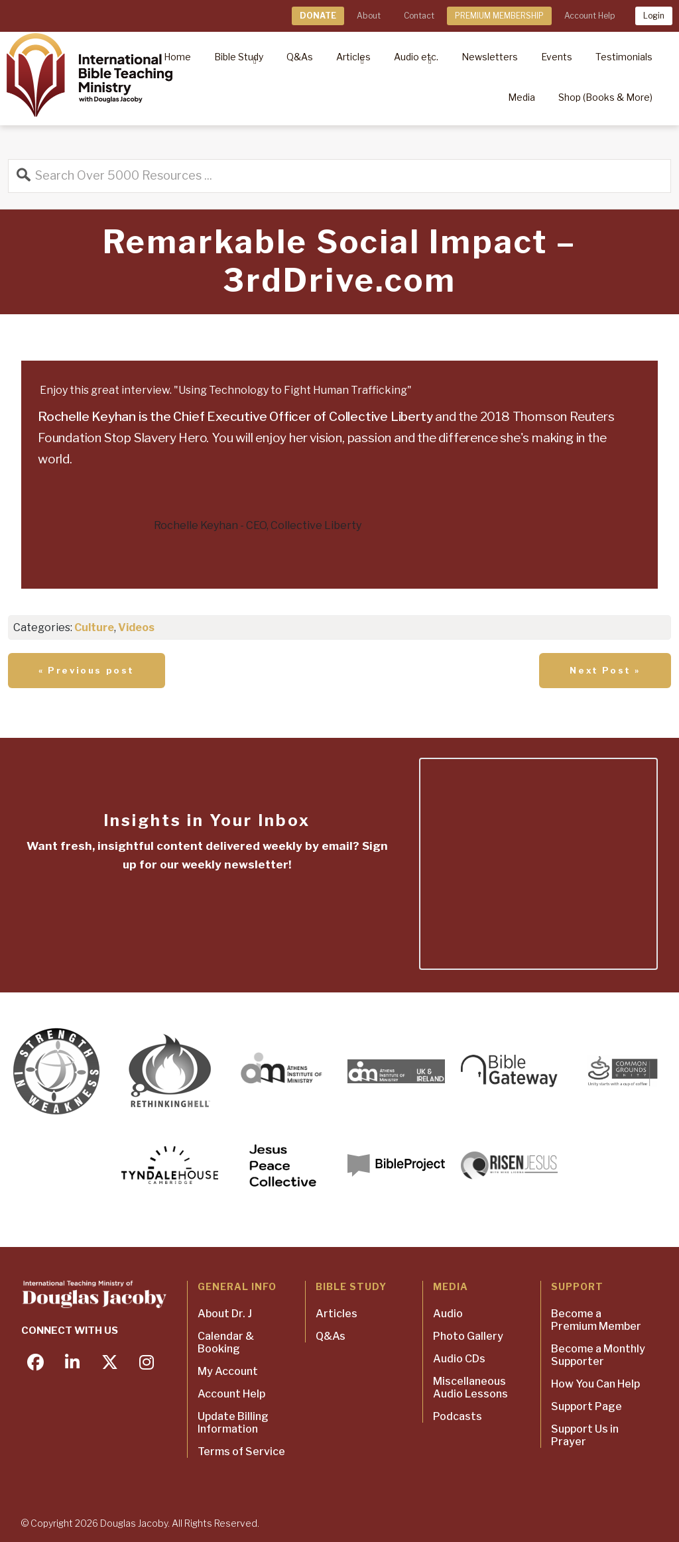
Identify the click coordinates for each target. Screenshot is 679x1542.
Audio (448, 1313)
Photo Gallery (468, 1336)
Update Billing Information (233, 1422)
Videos (136, 627)
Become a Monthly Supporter (598, 1355)
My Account (228, 1371)
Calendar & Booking (226, 1342)
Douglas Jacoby (134, 1523)
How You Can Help (595, 1384)
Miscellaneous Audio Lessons (470, 1387)
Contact (419, 16)
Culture (94, 627)
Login (653, 16)
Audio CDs (459, 1358)
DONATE (318, 16)
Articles (336, 1313)
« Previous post (86, 670)
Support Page (586, 1406)
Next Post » (605, 670)
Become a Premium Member (596, 1320)
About (369, 16)
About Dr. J (225, 1313)
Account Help (589, 16)
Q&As (330, 1336)
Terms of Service (241, 1451)
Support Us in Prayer (585, 1435)
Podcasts (457, 1416)
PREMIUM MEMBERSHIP (499, 16)
